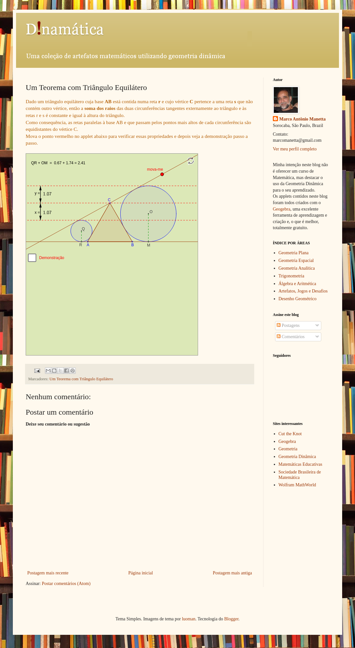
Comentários (291, 336)
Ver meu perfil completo (294, 149)
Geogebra (281, 209)
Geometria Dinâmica (297, 456)
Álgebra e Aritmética (297, 283)
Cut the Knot (290, 433)
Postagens (288, 325)
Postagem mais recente (47, 573)
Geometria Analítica (297, 268)
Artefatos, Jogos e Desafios (303, 291)
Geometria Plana (294, 252)
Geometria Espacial (296, 260)
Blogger (231, 618)
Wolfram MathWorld (297, 484)
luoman (188, 618)
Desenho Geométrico (298, 298)
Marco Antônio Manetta (302, 119)
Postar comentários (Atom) (66, 583)
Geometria (288, 448)
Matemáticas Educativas (300, 464)
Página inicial (140, 573)
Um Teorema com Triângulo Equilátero (81, 379)
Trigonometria (291, 276)
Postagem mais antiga (232, 573)
